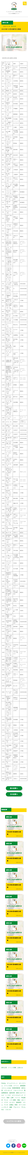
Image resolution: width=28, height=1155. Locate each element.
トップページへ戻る (14, 1121)
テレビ (6, 1100)
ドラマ (6, 1102)
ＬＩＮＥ (8, 1095)
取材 (8, 1097)
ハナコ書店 (12, 1100)
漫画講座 (22, 1085)
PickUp (3, 1083)
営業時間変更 (16, 1088)
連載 (10, 1107)
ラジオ (6, 1105)
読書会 (11, 1105)
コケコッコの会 (6, 1088)
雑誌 (18, 1100)
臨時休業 (12, 1093)
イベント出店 (8, 1085)
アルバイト (16, 1107)
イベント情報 (12, 1067)
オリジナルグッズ (17, 1095)
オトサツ (12, 1102)
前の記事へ (14, 788)
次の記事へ (14, 794)
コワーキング (8, 1090)
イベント (16, 1085)
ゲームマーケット (12, 1083)
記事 (12, 1097)
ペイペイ (17, 1097)
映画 (16, 1105)
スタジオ (8, 1109)
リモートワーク (18, 1090)
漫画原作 (18, 1102)
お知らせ (20, 1067)
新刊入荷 (13, 26)
